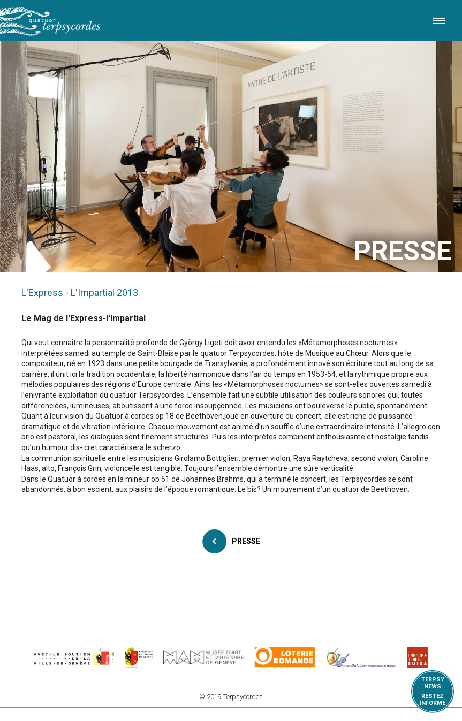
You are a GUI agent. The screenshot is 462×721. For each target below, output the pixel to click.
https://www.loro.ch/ (285, 657)
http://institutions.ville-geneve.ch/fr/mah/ (203, 657)
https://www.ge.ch (138, 657)
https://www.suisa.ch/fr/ (418, 657)
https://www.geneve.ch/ (73, 657)
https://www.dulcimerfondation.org (361, 657)
